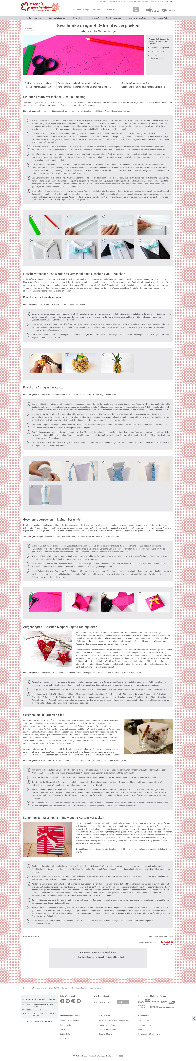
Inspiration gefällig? (137, 18)
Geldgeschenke (157, 51)
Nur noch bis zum (44, 11)
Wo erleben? (78, 18)
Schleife (85, 574)
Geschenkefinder (114, 1)
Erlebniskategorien (57, 18)
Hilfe (161, 1)
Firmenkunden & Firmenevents (149, 1034)
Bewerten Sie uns (105, 1034)
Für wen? (95, 18)
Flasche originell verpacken (38, 86)
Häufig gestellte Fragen (107, 1025)
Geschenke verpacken (160, 47)
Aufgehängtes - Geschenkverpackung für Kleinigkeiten (84, 86)
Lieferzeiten (102, 1)
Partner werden (143, 1021)
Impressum (64, 1038)
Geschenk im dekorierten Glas (135, 83)
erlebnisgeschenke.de (39, 988)
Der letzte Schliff (67, 988)
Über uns (154, 1)
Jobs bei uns (64, 1030)
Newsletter (169, 1)
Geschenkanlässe (113, 18)
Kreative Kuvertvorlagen (157, 56)
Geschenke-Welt (160, 18)
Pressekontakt (65, 1025)
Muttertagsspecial (34, 18)
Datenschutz (65, 1034)
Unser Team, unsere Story (69, 1021)
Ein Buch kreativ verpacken (38, 83)
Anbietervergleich (144, 1025)
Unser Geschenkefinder (107, 1030)
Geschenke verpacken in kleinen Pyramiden (79, 83)
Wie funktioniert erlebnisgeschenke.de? (136, 1)
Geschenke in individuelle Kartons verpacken (143, 86)
